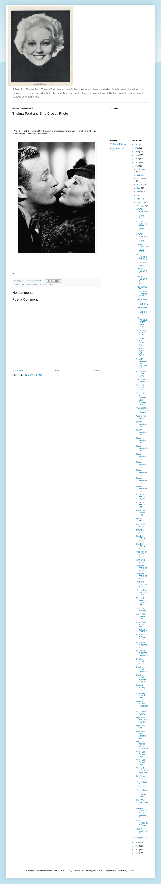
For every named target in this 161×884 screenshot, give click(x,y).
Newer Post (18, 370)
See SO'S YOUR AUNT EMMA (140, 351)
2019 (137, 155)
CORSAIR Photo (140, 561)
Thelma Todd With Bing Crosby (141, 592)
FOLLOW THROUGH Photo (142, 802)
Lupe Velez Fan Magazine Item (141, 734)
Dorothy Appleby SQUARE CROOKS (141, 678)
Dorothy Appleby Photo (140, 661)
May (139, 195)
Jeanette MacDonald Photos (142, 831)
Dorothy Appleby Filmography (142, 704)
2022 (137, 144)
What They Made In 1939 (140, 695)
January (140, 838)
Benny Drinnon (119, 144)
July (139, 188)
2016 (137, 166)
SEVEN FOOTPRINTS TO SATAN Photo (142, 213)
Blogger (131, 870)
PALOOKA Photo (140, 525)
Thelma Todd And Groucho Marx (141, 793)
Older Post (95, 370)
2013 (137, 850)
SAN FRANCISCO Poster (142, 823)
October (140, 175)
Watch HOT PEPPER (141, 713)
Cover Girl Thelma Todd (140, 512)
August (140, 184)
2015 (137, 842)
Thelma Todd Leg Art (141, 264)
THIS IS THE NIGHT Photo (141, 554)
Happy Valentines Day (141, 424)
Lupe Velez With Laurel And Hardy (142, 719)
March (139, 202)
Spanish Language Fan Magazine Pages (141, 363)
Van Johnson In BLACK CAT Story (141, 257)
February (141, 206)
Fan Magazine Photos (142, 777)
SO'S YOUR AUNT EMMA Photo (141, 341)
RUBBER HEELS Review (140, 496)
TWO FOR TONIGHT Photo (141, 568)
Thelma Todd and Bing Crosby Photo (141, 601)
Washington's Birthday (141, 417)
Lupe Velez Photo (140, 726)
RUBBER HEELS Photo (140, 504)
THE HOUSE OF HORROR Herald (141, 310)
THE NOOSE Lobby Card (142, 380)
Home (56, 370)
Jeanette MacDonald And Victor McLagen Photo (142, 812)
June (139, 192)
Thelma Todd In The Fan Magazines (142, 770)
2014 (137, 846)
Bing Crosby (24, 284)
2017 (137, 162)
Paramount (33, 284)
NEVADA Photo (140, 531)
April (139, 199)
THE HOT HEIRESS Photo (141, 271)
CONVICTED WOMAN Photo (141, 637)
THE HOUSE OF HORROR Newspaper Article (142, 291)
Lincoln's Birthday (140, 519)
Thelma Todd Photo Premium (141, 784)
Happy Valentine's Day (141, 448)
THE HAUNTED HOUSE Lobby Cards (142, 322)
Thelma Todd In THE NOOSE (141, 387)
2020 (137, 152)
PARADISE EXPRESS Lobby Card (142, 653)
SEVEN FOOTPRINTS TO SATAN (142, 237)
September (141, 179)
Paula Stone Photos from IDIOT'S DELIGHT (141, 626)
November (141, 169)
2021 (137, 148)
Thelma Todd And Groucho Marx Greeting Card (141, 399)
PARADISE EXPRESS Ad (141, 645)
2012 (137, 853)
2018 (137, 159)
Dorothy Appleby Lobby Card (142, 669)
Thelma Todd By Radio (141, 609)
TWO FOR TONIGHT (46, 284)
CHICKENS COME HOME (141, 373)
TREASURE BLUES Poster (141, 332)
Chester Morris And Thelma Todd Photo (142, 410)
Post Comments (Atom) (33, 375)
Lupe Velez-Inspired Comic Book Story (142, 745)
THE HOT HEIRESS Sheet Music (141, 280)
